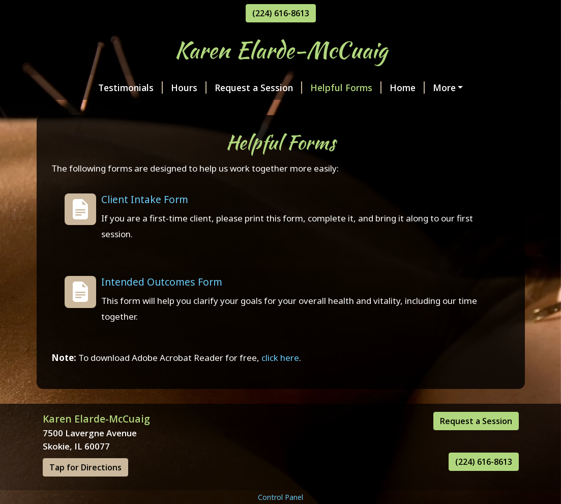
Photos (220, 109)
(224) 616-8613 (280, 13)
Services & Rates (91, 109)
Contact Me (273, 109)
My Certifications (427, 87)
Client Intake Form (144, 221)
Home (359, 87)
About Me (165, 109)
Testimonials (83, 87)
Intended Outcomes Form (161, 304)
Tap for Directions (85, 489)
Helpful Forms (298, 87)
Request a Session (211, 87)
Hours (141, 87)
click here (280, 379)
